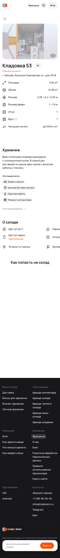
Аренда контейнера (44, 392)
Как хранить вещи (13, 442)
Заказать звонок (42, 493)
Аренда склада (41, 398)
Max (34, 515)
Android (7, 498)
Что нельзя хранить (14, 447)
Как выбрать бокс (13, 453)
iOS (4, 493)
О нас (35, 442)
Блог (5, 436)
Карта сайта (40, 478)
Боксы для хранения (14, 398)
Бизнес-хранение (13, 403)
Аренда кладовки (42, 422)
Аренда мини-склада (40, 414)
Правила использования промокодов (41, 469)
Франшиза (33, 5)
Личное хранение (13, 409)
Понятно (47, 545)
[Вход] (53, 5)
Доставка (8, 392)
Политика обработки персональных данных (45, 456)
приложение (16, 239)
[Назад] (4, 18)
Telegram (37, 509)
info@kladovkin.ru (43, 504)
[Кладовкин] (4, 5)
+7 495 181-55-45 (42, 498)
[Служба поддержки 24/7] (43, 5)
